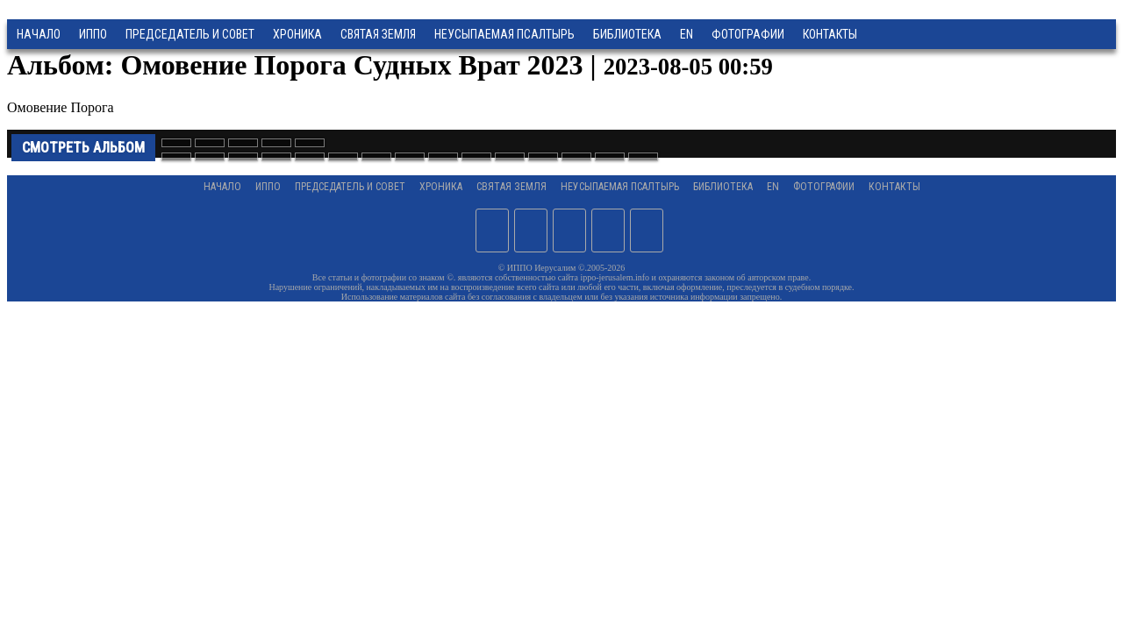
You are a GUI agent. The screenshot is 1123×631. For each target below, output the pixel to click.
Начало (39, 34)
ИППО (93, 34)
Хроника (297, 34)
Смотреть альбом (83, 147)
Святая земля (378, 34)
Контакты (894, 187)
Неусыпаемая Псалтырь (504, 34)
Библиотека (627, 34)
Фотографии (824, 187)
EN (686, 34)
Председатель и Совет (189, 34)
